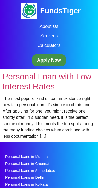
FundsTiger (60, 11)
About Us (48, 26)
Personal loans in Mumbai (27, 157)
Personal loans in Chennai (27, 164)
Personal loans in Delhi (24, 177)
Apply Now (49, 60)
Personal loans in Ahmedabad (30, 170)
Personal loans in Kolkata (26, 184)
